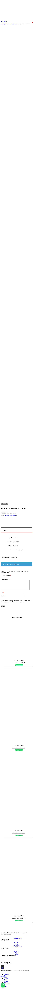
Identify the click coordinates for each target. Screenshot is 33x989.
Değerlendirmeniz (5, 579)
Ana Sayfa (3, 24)
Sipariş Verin (19, 666)
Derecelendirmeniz (6, 575)
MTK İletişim (4, 21)
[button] (3, 985)
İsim (2, 594)
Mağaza (2, 968)
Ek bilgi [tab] (4, 530)
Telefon (8, 24)
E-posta (3, 597)
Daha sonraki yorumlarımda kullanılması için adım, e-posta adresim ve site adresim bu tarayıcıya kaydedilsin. (16, 603)
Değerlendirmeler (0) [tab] (9, 557)
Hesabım (2, 976)
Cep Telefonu (14, 24)
